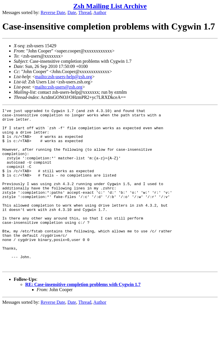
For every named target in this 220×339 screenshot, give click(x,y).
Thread (84, 12)
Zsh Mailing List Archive (110, 6)
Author (99, 12)
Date (72, 12)
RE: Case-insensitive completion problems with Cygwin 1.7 (83, 316)
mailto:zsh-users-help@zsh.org (63, 76)
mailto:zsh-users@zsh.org (58, 87)
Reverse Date (53, 12)
